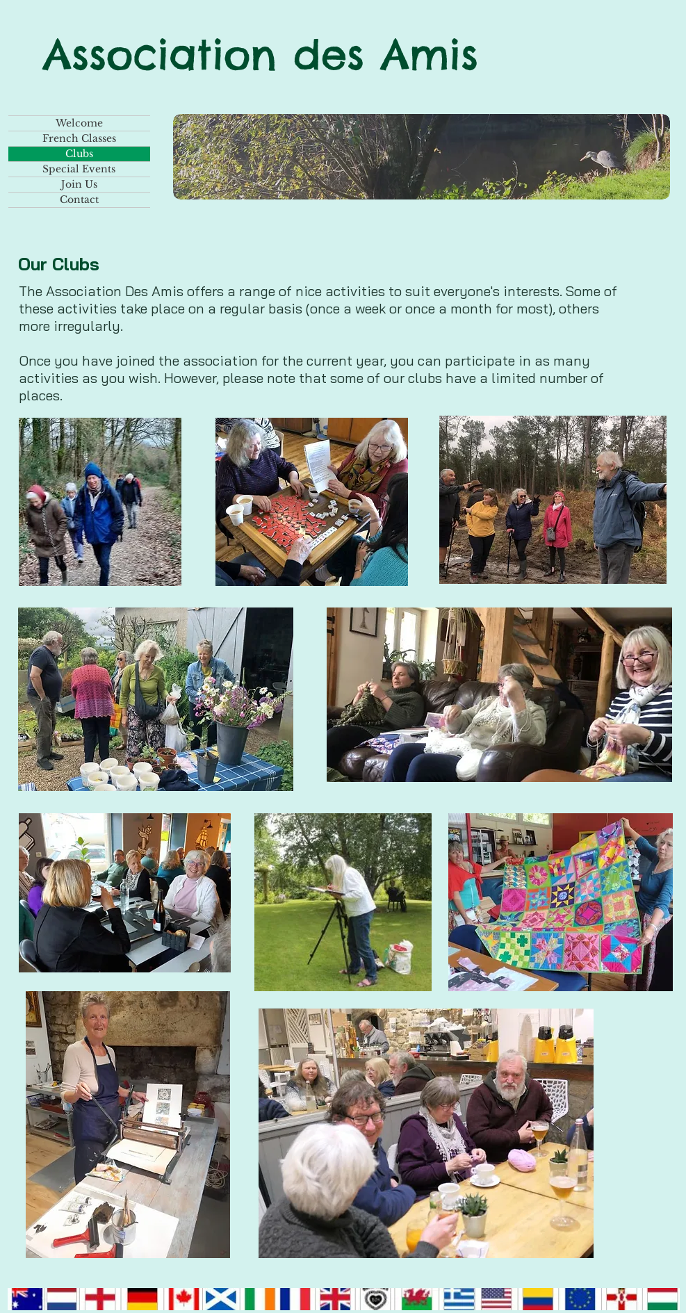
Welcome (79, 123)
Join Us (79, 184)
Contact (79, 199)
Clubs (79, 153)
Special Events (78, 169)
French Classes (79, 138)
